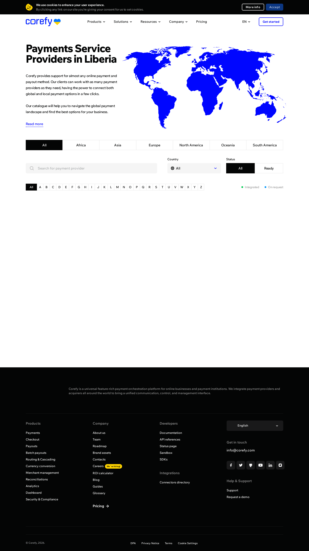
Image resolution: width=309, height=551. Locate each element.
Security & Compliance (42, 499)
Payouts (31, 446)
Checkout (32, 439)
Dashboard (34, 493)
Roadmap (100, 446)
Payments (33, 433)
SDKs (164, 459)
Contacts (99, 459)
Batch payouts (36, 453)
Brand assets (102, 453)
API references (170, 439)
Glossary (99, 493)
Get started (271, 22)
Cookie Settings (188, 543)
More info (253, 7)
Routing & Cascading (40, 459)
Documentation (171, 433)
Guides (98, 486)
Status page (168, 446)
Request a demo (238, 497)
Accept (274, 7)
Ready (269, 168)
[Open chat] (298, 540)
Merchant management (42, 473)
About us (99, 433)
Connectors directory (175, 482)
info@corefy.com (241, 450)
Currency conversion (40, 466)
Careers (107, 466)
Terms (168, 543)
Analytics (32, 486)
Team (97, 439)
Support (232, 490)
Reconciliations (37, 479)
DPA (133, 543)
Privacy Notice (150, 543)
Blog (96, 480)
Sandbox (166, 453)
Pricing (201, 22)
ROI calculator (103, 473)
